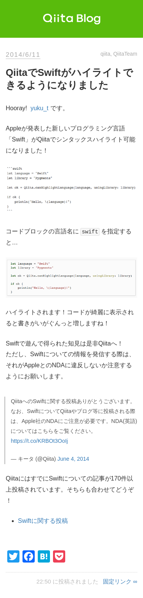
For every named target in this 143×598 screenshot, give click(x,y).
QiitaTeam (125, 54)
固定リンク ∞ (120, 581)
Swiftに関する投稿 (43, 521)
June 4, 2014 (73, 459)
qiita (106, 54)
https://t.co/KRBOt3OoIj (39, 441)
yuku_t (39, 108)
